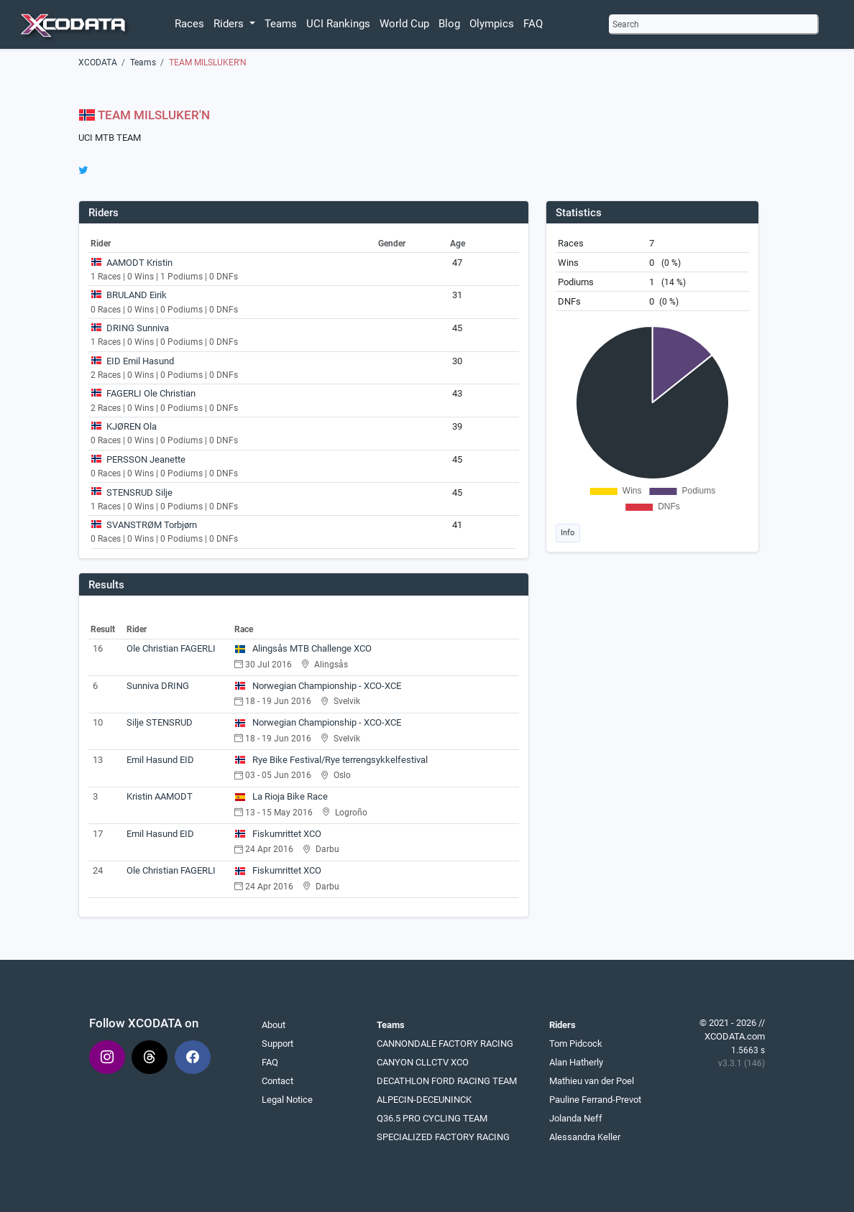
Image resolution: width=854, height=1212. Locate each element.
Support (277, 1043)
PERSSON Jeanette (145, 459)
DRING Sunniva (137, 328)
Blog (449, 23)
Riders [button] (230, 23)
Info (567, 532)
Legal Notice (287, 1099)
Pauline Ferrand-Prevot (595, 1099)
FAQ (533, 23)
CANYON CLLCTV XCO (423, 1062)
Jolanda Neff (575, 1118)
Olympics (491, 23)
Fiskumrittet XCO (278, 833)
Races (189, 23)
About (273, 1024)
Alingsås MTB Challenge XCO (303, 648)
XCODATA (97, 62)
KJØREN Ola (131, 426)
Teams (281, 23)
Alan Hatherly (576, 1062)
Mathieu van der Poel (591, 1080)
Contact (277, 1080)
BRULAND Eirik (136, 295)
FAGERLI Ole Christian (151, 393)
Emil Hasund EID (160, 759)
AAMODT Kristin (139, 262)
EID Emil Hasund (140, 361)
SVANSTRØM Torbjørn (151, 524)
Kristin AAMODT (160, 796)
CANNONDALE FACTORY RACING (445, 1043)
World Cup (404, 23)
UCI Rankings (338, 23)
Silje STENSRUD (160, 722)
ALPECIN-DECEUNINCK (424, 1099)
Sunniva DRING (158, 685)
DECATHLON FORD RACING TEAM (447, 1080)
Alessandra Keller (584, 1137)
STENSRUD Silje (139, 492)
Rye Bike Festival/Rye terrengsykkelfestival (331, 759)
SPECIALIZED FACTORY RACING (443, 1137)
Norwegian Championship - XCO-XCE (318, 685)
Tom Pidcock (575, 1043)
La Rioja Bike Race (281, 796)
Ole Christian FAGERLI (171, 648)
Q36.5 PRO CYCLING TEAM (432, 1118)
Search (625, 24)
